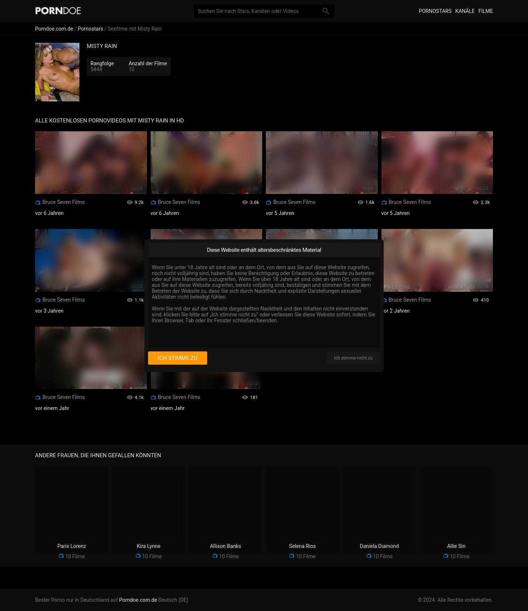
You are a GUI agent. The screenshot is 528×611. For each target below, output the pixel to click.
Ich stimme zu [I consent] (177, 358)
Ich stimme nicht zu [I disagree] (353, 358)
